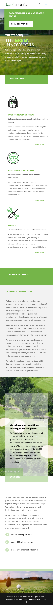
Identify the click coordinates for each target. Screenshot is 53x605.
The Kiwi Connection (23, 599)
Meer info (40, 145)
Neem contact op (29, 24)
